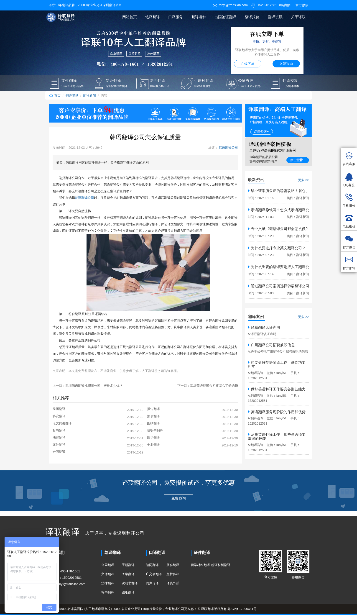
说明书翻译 (130, 583)
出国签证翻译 (225, 17)
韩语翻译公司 (228, 147)
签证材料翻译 (220, 565)
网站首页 (129, 17)
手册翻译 (128, 565)
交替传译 (172, 574)
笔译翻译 (152, 17)
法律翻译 (107, 583)
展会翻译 (172, 565)
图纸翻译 (128, 592)
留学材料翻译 (200, 565)
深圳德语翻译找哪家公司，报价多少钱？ (94, 385)
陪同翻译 (152, 565)
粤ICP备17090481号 (242, 609)
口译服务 (175, 17)
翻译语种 (198, 17)
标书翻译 (107, 592)
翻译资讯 (275, 17)
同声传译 (152, 583)
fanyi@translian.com (230, 5)
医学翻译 (128, 574)
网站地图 (285, 5)
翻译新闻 (89, 95)
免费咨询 (178, 498)
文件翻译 (107, 574)
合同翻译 (107, 565)
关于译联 (298, 17)
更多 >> (303, 180)
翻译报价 (252, 17)
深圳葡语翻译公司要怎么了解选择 (214, 385)
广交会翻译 (154, 574)
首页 (55, 95)
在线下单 (248, 64)
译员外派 (172, 583)
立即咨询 (286, 64)
